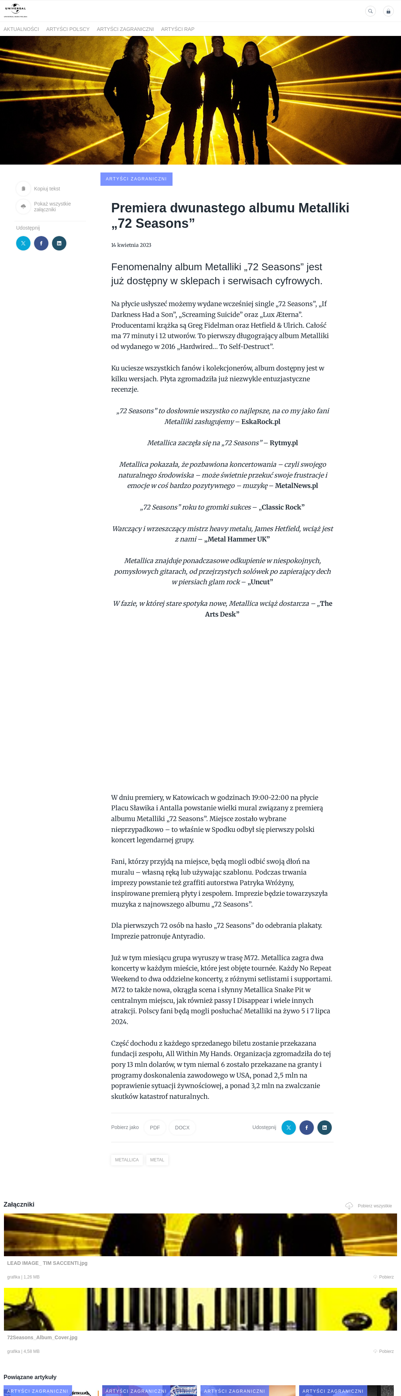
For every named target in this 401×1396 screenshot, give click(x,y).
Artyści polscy (68, 29)
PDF (155, 1073)
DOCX (182, 1073)
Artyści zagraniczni (125, 29)
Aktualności (21, 29)
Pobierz (83, 1224)
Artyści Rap (177, 29)
